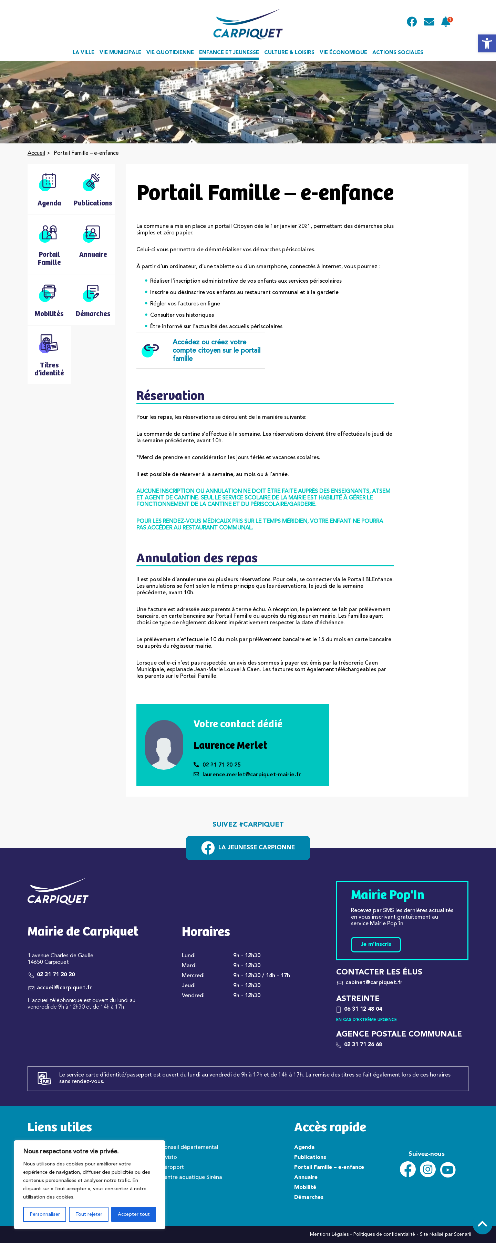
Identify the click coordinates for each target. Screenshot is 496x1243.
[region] (89, 1184)
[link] (487, 43)
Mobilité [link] (305, 1187)
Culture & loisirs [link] (289, 52)
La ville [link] (83, 52)
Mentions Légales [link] (329, 1234)
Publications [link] (310, 1157)
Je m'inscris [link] (376, 944)
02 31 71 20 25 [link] (217, 765)
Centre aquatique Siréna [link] (191, 1177)
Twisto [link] (169, 1157)
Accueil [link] (36, 153)
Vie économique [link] (343, 52)
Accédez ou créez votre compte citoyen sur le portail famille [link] (201, 351)
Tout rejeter (88, 1214)
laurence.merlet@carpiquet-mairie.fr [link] (247, 775)
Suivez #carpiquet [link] (248, 824)
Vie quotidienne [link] (170, 52)
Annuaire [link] (306, 1177)
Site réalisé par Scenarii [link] (445, 1234)
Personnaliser (45, 1214)
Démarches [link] (308, 1197)
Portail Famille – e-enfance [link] (329, 1167)
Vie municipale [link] (120, 52)
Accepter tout (134, 1214)
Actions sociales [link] (397, 52)
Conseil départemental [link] (189, 1147)
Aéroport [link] (172, 1167)
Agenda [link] (304, 1147)
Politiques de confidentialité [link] (384, 1234)
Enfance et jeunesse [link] (229, 52)
